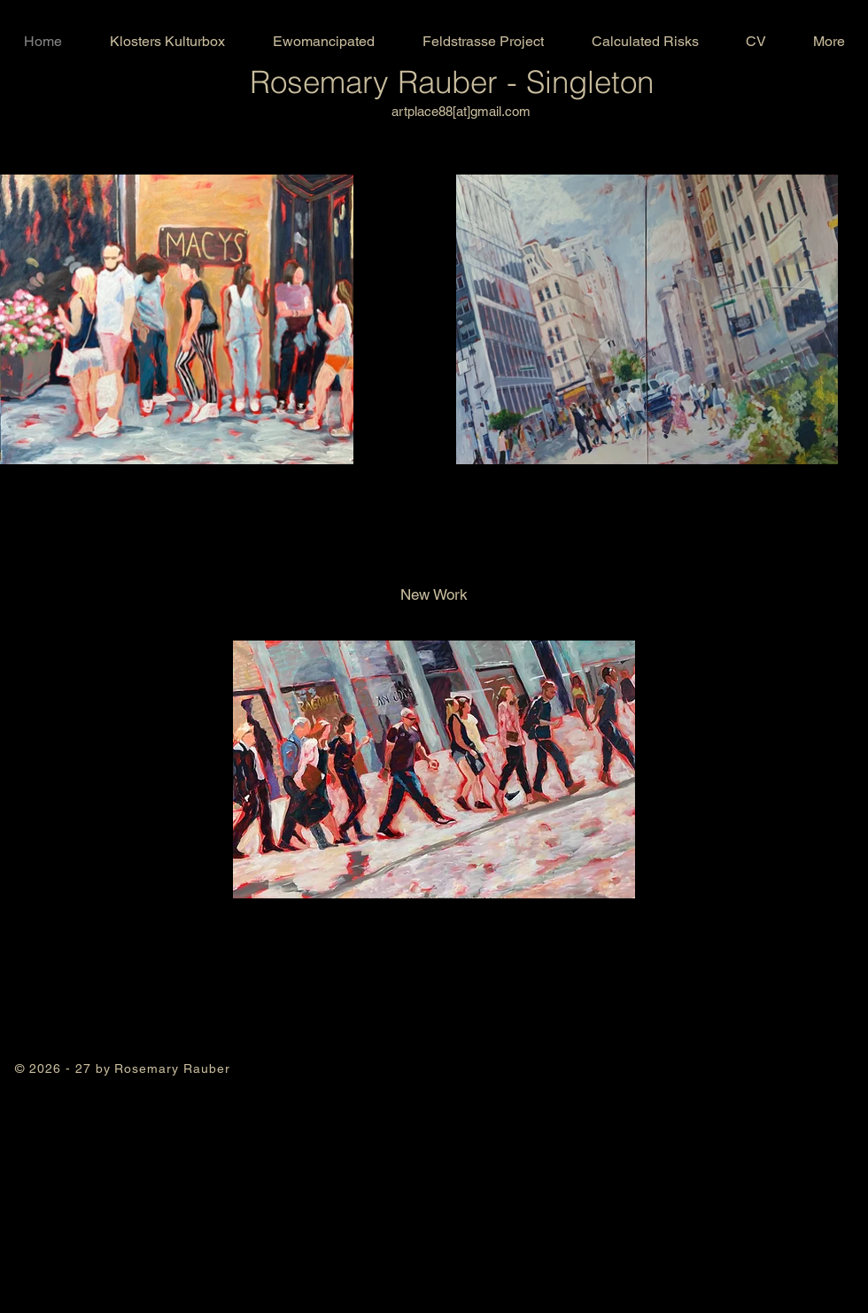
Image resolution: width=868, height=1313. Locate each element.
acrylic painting (123, 1103)
